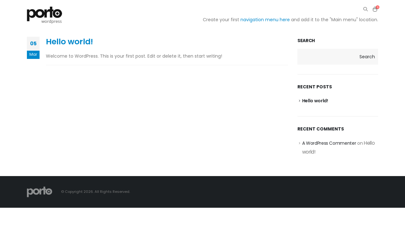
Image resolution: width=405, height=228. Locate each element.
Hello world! (69, 41)
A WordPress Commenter (329, 143)
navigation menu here (265, 19)
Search (306, 41)
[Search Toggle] (365, 9)
